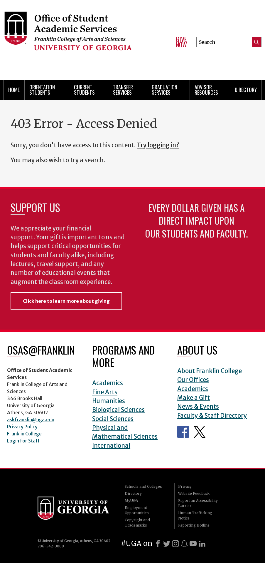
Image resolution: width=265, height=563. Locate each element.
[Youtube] (193, 543)
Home (14, 89)
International (111, 446)
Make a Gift (193, 398)
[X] (166, 543)
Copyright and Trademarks (137, 522)
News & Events (198, 406)
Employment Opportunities (137, 510)
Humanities (108, 401)
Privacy (185, 486)
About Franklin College (209, 371)
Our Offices (193, 380)
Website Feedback (194, 493)
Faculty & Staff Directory (212, 416)
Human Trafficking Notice (195, 515)
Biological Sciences (118, 410)
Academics (107, 383)
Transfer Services (123, 89)
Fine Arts (104, 392)
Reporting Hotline (194, 525)
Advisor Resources (206, 89)
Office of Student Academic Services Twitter (199, 432)
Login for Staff (23, 441)
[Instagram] (175, 543)
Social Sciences (113, 419)
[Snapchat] (184, 543)
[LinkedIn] (202, 543)
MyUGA (131, 500)
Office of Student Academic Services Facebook (183, 432)
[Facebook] (157, 543)
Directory (246, 89)
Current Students (84, 89)
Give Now (181, 42)
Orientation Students (42, 89)
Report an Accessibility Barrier (198, 503)
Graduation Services (164, 89)
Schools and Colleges (143, 486)
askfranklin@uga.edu (30, 419)
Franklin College (24, 434)
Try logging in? (158, 145)
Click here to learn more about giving (66, 301)
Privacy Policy (22, 427)
